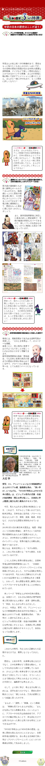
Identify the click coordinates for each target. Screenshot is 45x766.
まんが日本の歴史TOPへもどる (18, 9)
